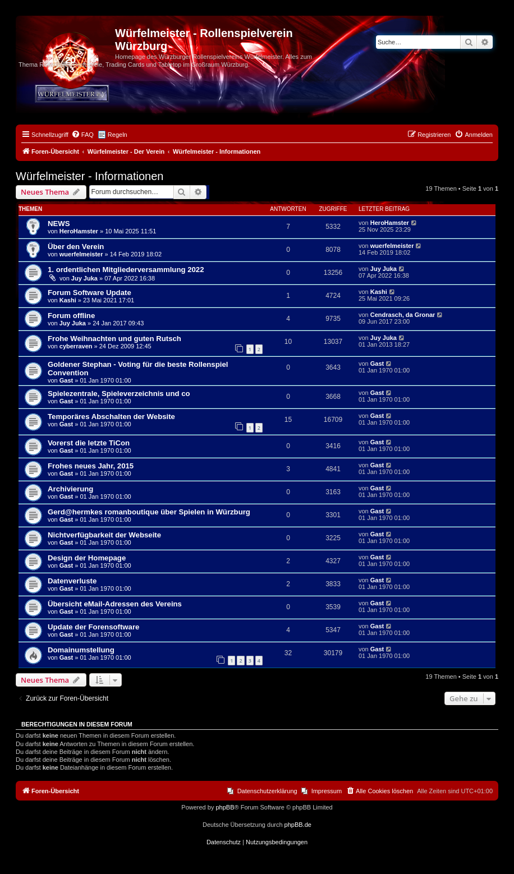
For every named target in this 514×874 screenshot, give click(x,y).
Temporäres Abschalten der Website (111, 416)
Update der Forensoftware (93, 627)
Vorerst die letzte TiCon (89, 443)
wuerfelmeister (81, 254)
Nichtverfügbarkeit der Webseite (104, 535)
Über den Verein (76, 246)
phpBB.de (297, 824)
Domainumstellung (81, 650)
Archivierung (70, 489)
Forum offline (71, 315)
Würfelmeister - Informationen (89, 176)
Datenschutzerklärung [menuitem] (267, 791)
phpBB (224, 807)
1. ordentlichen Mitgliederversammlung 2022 (126, 269)
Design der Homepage (87, 558)
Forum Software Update (89, 292)
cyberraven (76, 346)
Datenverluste (72, 581)
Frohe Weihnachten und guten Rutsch (114, 338)
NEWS (59, 223)
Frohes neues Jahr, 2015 (91, 466)
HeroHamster (78, 231)
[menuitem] (82, 134)
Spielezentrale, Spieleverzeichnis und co (119, 393)
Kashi (67, 300)
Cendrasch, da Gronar (402, 314)
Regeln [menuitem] (117, 134)
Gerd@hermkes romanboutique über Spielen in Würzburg (149, 512)
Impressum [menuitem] (326, 791)
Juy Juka (84, 278)
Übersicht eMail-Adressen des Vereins (115, 604)
